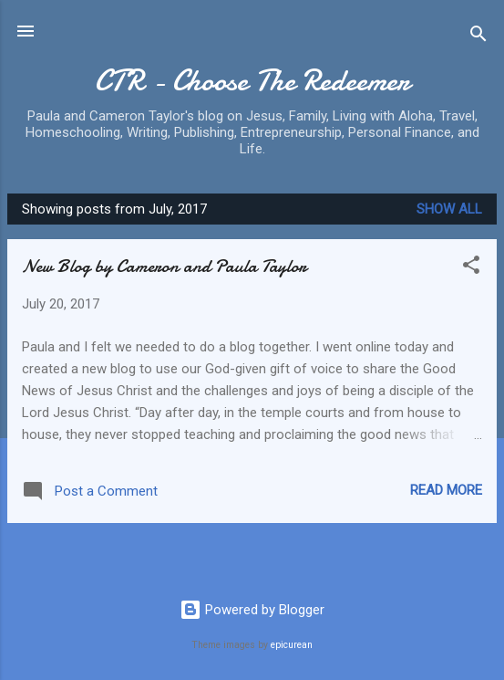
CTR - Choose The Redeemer (252, 80)
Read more (446, 490)
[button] (471, 268)
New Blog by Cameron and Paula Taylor (164, 266)
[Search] (478, 37)
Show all (449, 209)
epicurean (292, 645)
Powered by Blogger (252, 610)
